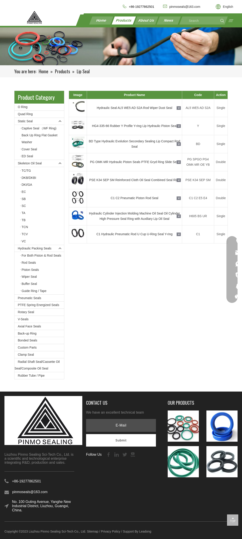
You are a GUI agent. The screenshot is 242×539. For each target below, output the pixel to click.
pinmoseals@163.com (30, 492)
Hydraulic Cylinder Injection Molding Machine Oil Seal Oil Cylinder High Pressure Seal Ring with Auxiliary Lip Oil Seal (134, 216)
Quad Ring (25, 114)
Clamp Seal (26, 354)
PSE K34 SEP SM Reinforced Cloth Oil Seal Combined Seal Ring (134, 180)
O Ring (23, 107)
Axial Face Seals (29, 326)
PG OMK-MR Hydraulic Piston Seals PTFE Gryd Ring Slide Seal (134, 162)
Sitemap (92, 531)
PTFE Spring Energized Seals (38, 305)
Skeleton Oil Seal (41, 163)
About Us (146, 20)
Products (123, 20)
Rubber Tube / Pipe (31, 375)
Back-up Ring (27, 333)
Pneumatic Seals (29, 298)
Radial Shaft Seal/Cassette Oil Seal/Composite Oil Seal (37, 365)
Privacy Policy (110, 531)
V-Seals (23, 319)
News (168, 20)
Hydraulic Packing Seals (41, 248)
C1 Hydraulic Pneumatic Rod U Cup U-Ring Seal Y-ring (134, 234)
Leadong (145, 531)
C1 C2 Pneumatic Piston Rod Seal (134, 198)
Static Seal (41, 121)
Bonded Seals (27, 340)
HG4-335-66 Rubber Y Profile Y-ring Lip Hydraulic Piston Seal (134, 126)
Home (101, 20)
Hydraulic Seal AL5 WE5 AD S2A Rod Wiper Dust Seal (134, 108)
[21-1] (121, 46)
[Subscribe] (121, 440)
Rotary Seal (26, 312)
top (232, 520)
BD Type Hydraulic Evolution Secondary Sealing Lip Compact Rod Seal (134, 143)
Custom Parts (27, 347)
